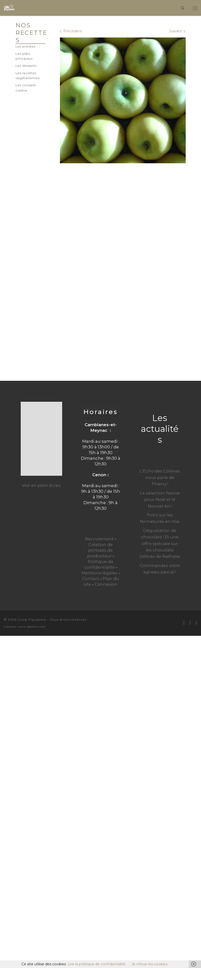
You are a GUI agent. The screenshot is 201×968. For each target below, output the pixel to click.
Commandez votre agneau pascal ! (160, 568)
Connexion (105, 584)
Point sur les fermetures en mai (160, 518)
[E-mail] (184, 622)
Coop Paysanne (32, 619)
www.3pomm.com (31, 626)
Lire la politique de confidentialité (97, 964)
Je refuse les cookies (149, 964)
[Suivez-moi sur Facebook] (190, 622)
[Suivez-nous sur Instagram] (196, 622)
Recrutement (99, 538)
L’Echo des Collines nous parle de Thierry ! (160, 477)
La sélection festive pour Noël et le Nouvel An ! (160, 499)
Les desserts (26, 66)
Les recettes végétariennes (28, 75)
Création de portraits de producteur (100, 550)
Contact (90, 578)
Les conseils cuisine (26, 87)
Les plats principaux (24, 56)
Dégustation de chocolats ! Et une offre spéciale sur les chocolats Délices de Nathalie (160, 543)
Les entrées (25, 46)
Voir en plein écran (41, 485)
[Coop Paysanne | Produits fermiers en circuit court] (9, 7)
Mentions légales (99, 572)
